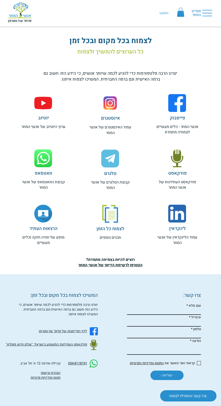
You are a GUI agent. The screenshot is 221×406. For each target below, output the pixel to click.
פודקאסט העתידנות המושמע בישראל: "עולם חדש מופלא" (46, 344)
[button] (180, 12)
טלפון (197, 329)
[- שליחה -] (167, 375)
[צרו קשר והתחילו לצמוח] (188, 395)
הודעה (196, 341)
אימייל (196, 317)
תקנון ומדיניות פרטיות (45, 377)
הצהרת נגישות (50, 372)
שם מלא (195, 305)
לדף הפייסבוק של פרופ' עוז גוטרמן (63, 331)
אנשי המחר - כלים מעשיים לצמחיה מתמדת (177, 129)
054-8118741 (77, 363)
